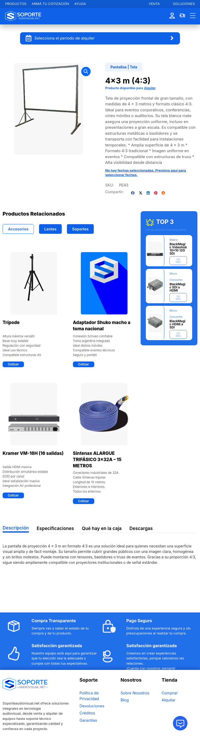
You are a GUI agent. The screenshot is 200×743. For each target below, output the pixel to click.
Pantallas (118, 67)
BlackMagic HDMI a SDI (177, 324)
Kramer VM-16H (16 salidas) (33, 453)
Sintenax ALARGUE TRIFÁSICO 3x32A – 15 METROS (97, 459)
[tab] (18, 229)
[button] (86, 71)
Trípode (11, 322)
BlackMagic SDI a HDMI (177, 287)
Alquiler (150, 88)
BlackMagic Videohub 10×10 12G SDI (178, 248)
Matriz (174, 240)
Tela (133, 67)
